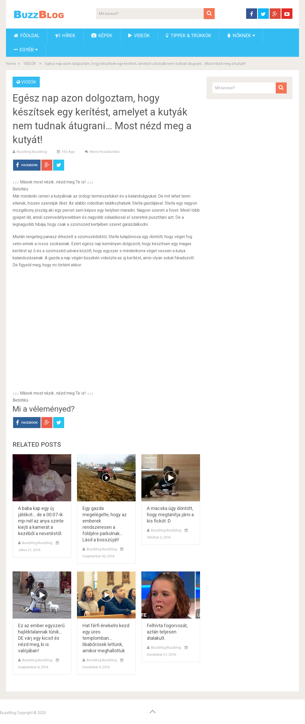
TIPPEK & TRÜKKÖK (188, 35)
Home (11, 63)
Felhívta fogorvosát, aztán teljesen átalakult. (167, 632)
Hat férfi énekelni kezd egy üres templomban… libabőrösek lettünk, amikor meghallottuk (105, 638)
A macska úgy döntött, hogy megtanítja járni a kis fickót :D (170, 515)
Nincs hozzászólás (104, 152)
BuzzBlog (8, 713)
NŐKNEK (239, 35)
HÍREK (65, 35)
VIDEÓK (139, 35)
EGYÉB (24, 49)
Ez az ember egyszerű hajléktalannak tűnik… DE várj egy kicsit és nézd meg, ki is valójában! (41, 638)
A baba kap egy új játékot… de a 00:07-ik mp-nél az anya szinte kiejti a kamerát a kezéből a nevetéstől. (41, 521)
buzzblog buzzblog (32, 152)
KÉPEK (101, 35)
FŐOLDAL (27, 35)
